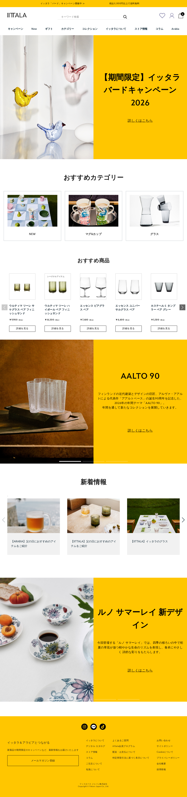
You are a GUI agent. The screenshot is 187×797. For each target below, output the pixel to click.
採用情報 (161, 769)
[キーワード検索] (123, 15)
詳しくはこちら (140, 121)
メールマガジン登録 (43, 760)
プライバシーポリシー (168, 758)
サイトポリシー (165, 746)
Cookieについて (165, 752)
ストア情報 (92, 752)
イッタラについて (95, 740)
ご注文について (94, 763)
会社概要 (161, 763)
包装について (93, 769)
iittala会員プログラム (123, 746)
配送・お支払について (124, 752)
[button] (182, 307)
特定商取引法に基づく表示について (130, 758)
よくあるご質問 (120, 740)
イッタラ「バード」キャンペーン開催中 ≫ (63, 3)
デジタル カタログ (95, 746)
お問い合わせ (164, 740)
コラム (89, 758)
